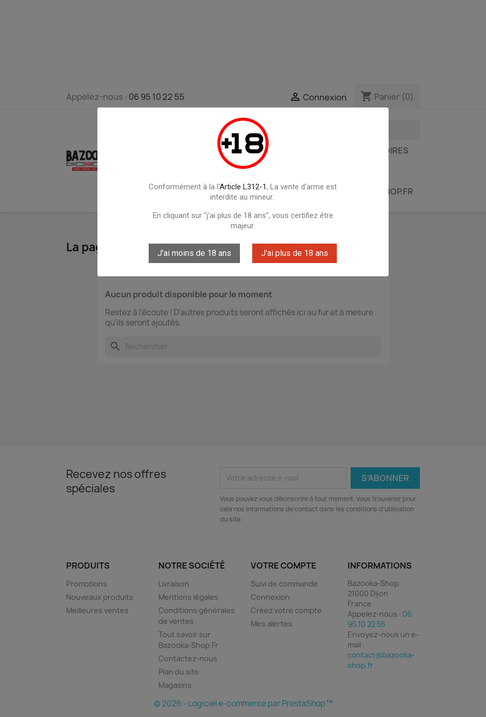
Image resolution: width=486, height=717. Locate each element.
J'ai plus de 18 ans (294, 253)
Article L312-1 (243, 186)
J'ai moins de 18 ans (194, 253)
